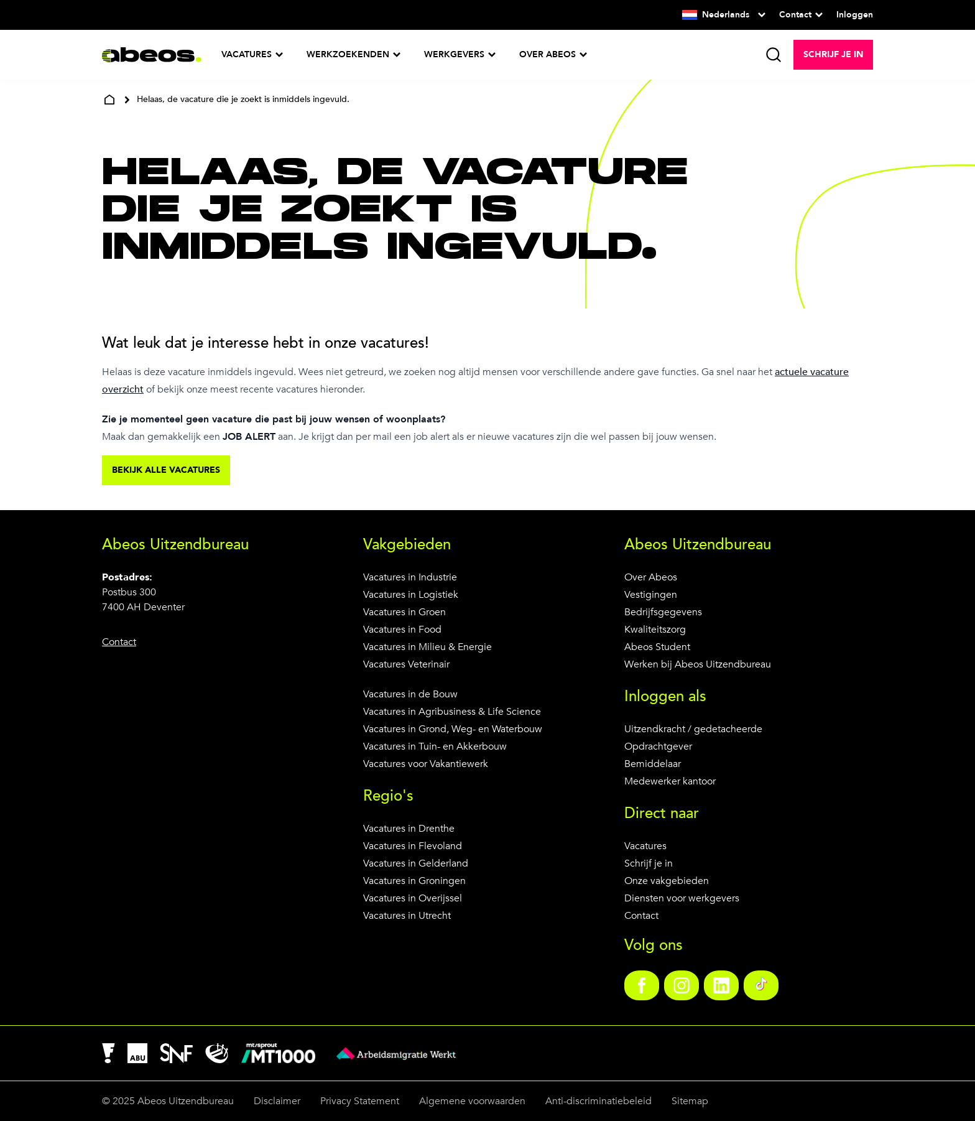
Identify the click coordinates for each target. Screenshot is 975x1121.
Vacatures (645, 846)
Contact (641, 916)
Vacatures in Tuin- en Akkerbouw (435, 746)
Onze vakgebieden (666, 881)
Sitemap (690, 1101)
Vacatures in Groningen (414, 881)
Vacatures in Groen (404, 612)
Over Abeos (650, 577)
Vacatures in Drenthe (409, 828)
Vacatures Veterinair (406, 664)
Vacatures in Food (402, 629)
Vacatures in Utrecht (407, 916)
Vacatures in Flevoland (412, 846)
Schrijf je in (648, 863)
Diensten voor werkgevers (681, 898)
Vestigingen (650, 595)
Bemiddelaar (652, 764)
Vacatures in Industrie (410, 577)
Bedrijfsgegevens (663, 612)
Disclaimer (277, 1101)
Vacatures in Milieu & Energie (427, 647)
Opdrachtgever (658, 746)
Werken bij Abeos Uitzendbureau (697, 664)
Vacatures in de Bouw (410, 694)
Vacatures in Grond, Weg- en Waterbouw (452, 729)
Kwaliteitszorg (655, 629)
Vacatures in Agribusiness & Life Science (452, 712)
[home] (109, 99)
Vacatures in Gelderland (415, 863)
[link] (641, 985)
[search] (773, 55)
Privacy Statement (359, 1101)
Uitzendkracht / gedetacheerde (693, 729)
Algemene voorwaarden (472, 1101)
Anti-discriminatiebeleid (598, 1101)
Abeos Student (657, 647)
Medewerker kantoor (670, 781)
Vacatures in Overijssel (412, 898)
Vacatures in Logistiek (410, 595)
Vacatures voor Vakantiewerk (425, 764)
